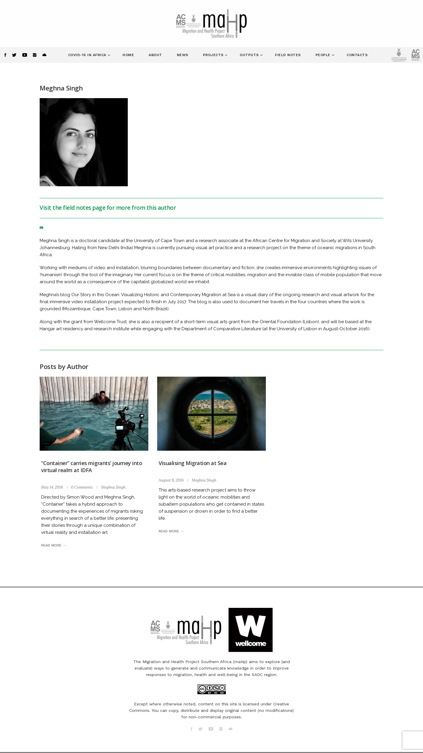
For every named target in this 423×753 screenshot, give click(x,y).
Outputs (250, 55)
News (182, 55)
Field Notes (288, 55)
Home (128, 55)
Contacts (357, 55)
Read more (51, 545)
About (155, 55)
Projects (214, 55)
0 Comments (82, 487)
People (323, 55)
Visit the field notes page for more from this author (108, 208)
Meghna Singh (113, 487)
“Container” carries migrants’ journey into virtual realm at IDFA (91, 466)
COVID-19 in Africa (88, 55)
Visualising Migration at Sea (192, 463)
